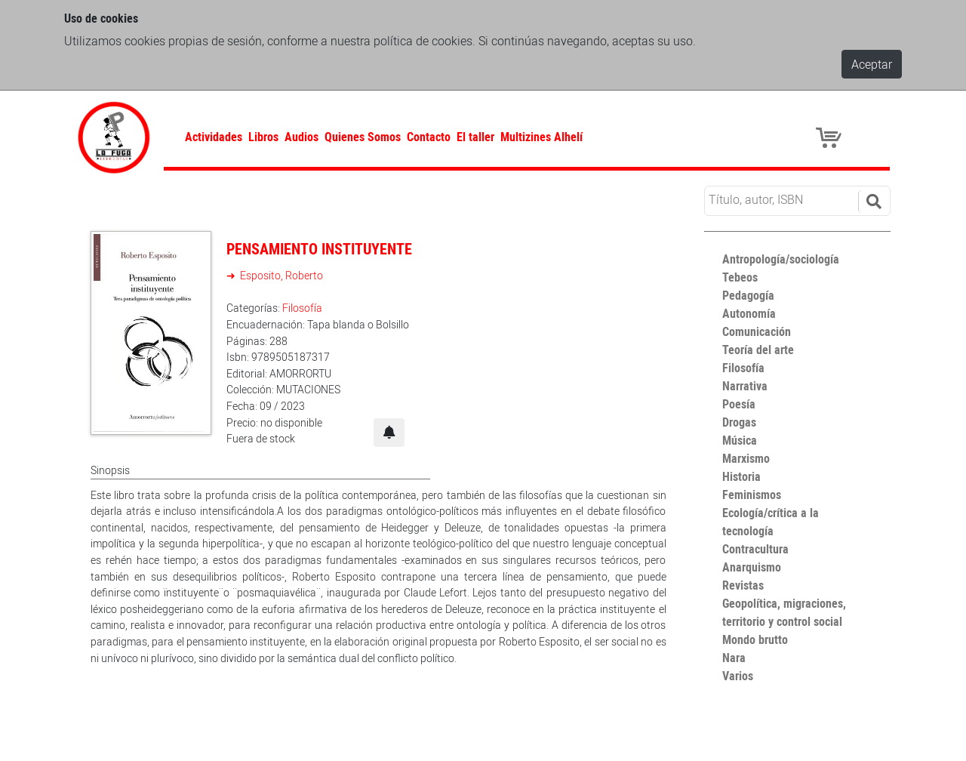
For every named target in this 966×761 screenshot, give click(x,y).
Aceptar (871, 64)
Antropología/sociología (780, 259)
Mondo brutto (755, 639)
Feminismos (751, 494)
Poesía (738, 404)
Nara (734, 657)
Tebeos (740, 277)
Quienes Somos (363, 136)
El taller (475, 136)
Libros (263, 136)
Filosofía (302, 307)
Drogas (739, 422)
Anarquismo (751, 567)
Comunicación (756, 331)
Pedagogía (748, 295)
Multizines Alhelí (541, 136)
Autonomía (749, 313)
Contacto (429, 136)
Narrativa (745, 385)
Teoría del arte (758, 349)
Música (739, 440)
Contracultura (755, 549)
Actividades (213, 136)
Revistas (743, 585)
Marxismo (746, 458)
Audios (301, 136)
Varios (737, 675)
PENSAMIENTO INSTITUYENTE (319, 249)
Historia (741, 476)
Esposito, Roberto (280, 275)
